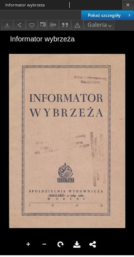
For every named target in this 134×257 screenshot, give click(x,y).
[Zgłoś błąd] (77, 25)
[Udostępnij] (19, 25)
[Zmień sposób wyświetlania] (42, 25)
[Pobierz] (7, 25)
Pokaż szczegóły (110, 15)
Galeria (100, 25)
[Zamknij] (128, 5)
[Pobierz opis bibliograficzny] (53, 25)
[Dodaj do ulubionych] (32, 25)
